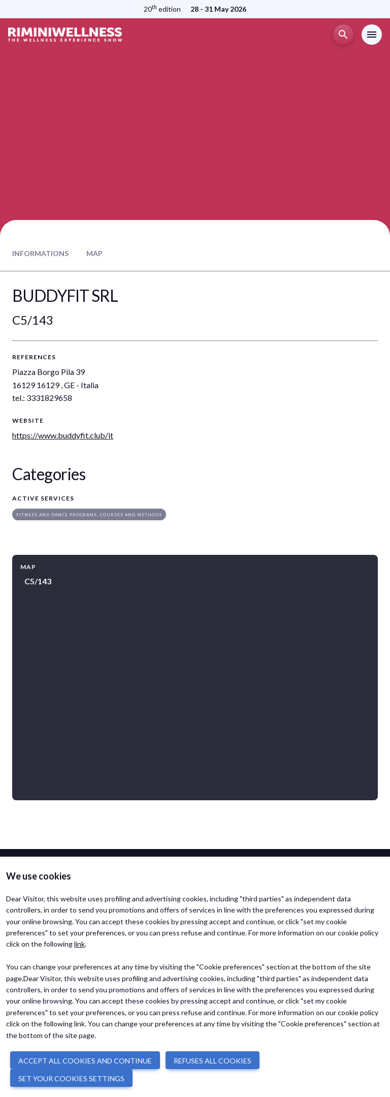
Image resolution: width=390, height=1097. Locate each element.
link (79, 943)
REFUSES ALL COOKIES (212, 1060)
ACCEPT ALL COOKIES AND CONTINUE (85, 1060)
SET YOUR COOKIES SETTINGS (71, 1078)
